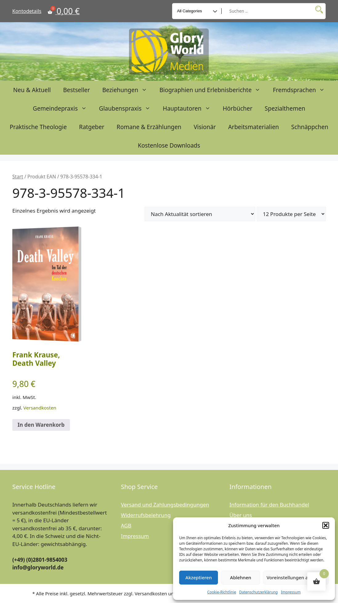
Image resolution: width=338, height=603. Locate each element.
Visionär (205, 127)
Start (17, 176)
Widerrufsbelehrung (146, 515)
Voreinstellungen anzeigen (296, 577)
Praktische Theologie (38, 127)
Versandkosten (39, 408)
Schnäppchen (309, 127)
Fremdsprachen (302, 90)
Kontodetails (26, 11)
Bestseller (76, 90)
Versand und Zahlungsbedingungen (165, 504)
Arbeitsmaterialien (253, 127)
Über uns (240, 515)
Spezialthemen (285, 108)
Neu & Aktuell (32, 90)
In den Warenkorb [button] (41, 424)
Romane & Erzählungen (149, 127)
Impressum (290, 592)
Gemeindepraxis (63, 108)
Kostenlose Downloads (169, 145)
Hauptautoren (190, 108)
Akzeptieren (198, 577)
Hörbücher (237, 108)
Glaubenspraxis (128, 108)
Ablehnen (240, 577)
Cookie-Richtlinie (221, 592)
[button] (326, 525)
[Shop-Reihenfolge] (200, 214)
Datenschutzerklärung (258, 592)
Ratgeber (91, 127)
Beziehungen (127, 90)
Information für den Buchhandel (269, 504)
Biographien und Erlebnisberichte (213, 90)
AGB (126, 525)
